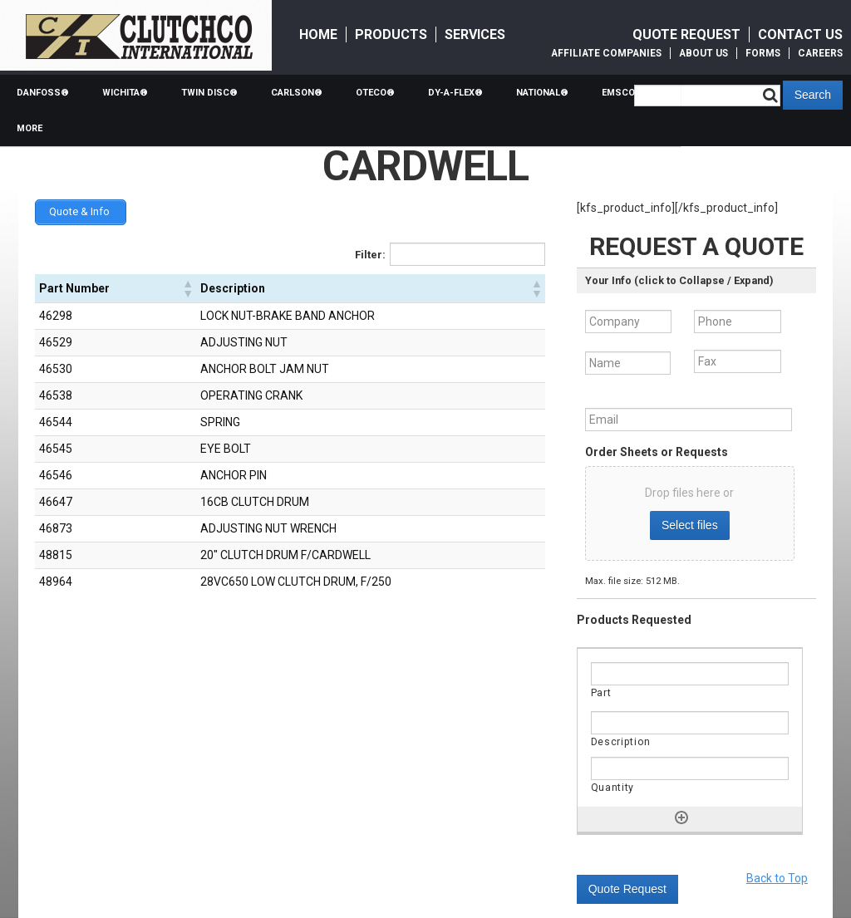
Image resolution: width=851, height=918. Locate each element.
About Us (703, 53)
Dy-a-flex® (455, 92)
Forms (762, 53)
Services (475, 34)
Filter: (370, 253)
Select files (690, 525)
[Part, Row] (690, 673)
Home (318, 34)
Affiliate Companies (606, 53)
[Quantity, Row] (690, 768)
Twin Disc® (209, 92)
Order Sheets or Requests (656, 452)
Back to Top (777, 878)
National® (542, 92)
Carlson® (296, 92)
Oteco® (375, 92)
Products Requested (634, 619)
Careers (820, 53)
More (29, 128)
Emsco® (622, 92)
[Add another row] (681, 817)
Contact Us (800, 34)
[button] (187, 287)
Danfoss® (43, 92)
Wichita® (125, 92)
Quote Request (686, 34)
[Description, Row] (690, 722)
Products (391, 34)
